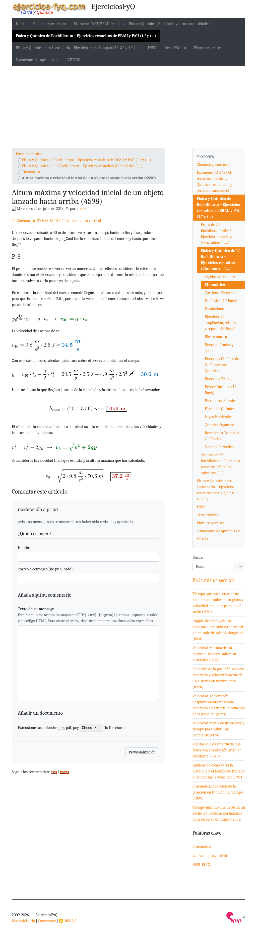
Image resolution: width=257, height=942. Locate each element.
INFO (152, 48)
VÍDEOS (73, 60)
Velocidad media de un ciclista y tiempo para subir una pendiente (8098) (218, 729)
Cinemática (31, 172)
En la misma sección (213, 580)
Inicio (20, 24)
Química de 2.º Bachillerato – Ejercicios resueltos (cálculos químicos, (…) (220, 464)
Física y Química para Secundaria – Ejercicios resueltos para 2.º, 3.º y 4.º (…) (78, 48)
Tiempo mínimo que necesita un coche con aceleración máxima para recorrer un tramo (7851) (218, 813)
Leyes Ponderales (219, 417)
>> (239, 566)
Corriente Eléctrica (220, 292)
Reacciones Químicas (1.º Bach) (222, 436)
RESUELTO (48, 220)
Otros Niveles (175, 48)
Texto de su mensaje (36, 609)
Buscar (198, 557)
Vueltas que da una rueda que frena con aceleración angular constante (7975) (216, 750)
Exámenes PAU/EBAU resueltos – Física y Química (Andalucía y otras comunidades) (142, 24)
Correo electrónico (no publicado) (45, 569)
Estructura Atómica (221, 401)
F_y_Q (81, 208)
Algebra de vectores (220, 276)
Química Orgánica (219, 425)
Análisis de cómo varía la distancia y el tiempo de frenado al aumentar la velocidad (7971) (218, 771)
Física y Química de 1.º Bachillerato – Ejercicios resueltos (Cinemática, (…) (82, 166)
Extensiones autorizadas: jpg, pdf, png (48, 727)
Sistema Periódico (219, 447)
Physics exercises (208, 48)
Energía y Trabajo (219, 379)
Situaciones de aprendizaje (37, 60)
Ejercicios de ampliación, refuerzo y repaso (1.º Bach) (221, 323)
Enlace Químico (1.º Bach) (221, 390)
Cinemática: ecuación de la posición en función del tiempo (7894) (217, 792)
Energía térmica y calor (219, 348)
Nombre (24, 547)
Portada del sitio (29, 154)
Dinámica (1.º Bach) (221, 300)
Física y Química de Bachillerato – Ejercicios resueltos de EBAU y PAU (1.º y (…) (86, 36)
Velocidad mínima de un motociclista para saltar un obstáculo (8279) (214, 654)
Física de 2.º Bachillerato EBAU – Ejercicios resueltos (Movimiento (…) (217, 233)
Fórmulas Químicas (220, 409)
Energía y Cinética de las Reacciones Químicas (222, 365)
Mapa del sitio (23, 921)
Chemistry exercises (49, 24)
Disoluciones (215, 308)
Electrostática (216, 337)
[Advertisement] (128, 107)
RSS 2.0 (68, 921)
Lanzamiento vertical (81, 220)
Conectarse (47, 921)
